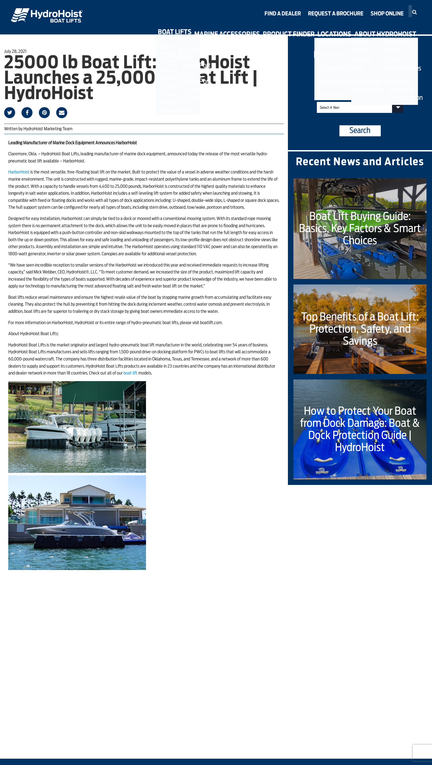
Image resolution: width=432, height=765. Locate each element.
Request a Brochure (335, 14)
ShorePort (157, 19)
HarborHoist (18, 172)
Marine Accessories (200, 28)
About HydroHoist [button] (387, 28)
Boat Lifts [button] (138, 28)
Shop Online (387, 14)
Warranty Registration (390, 21)
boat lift (130, 373)
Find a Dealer (282, 14)
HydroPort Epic (163, 3)
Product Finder (271, 28)
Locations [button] (326, 28)
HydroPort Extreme (169, 11)
